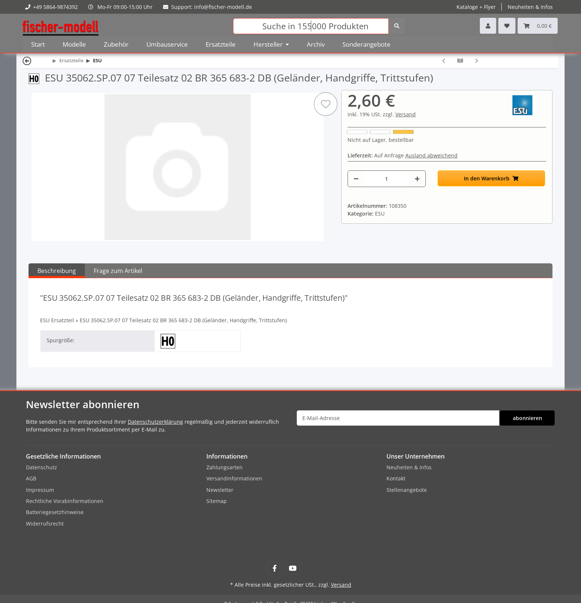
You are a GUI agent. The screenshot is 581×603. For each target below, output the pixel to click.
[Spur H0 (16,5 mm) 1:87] (37, 77)
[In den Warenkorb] (491, 178)
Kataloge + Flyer (476, 6)
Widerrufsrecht (45, 523)
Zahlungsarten (224, 467)
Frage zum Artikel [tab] (118, 271)
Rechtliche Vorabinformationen (64, 500)
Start (38, 44)
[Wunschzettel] (507, 26)
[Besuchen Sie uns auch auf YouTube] (292, 568)
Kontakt (395, 478)
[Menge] (386, 179)
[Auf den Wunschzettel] (325, 104)
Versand (405, 114)
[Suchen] (311, 26)
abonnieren (527, 418)
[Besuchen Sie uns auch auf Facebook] (274, 568)
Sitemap (216, 500)
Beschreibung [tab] (56, 271)
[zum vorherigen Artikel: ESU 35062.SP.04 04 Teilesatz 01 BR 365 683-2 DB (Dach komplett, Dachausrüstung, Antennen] (443, 61)
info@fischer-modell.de (223, 6)
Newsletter (219, 489)
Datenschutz (41, 467)
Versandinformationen (234, 478)
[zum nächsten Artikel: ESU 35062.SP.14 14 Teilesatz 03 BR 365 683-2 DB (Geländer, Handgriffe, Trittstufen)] (476, 61)
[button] (488, 26)
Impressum (40, 489)
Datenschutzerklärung (155, 421)
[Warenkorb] (538, 26)
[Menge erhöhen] (417, 179)
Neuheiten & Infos (530, 6)
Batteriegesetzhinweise (55, 512)
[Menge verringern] (356, 179)
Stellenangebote (406, 489)
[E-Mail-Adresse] (397, 418)
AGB (31, 478)
